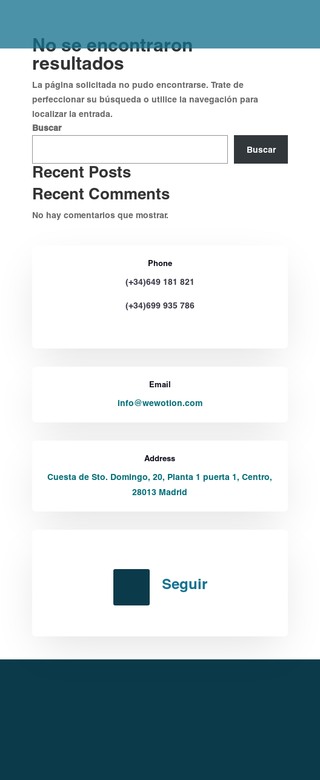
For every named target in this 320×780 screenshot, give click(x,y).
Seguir (184, 583)
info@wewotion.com (160, 403)
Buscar (46, 127)
